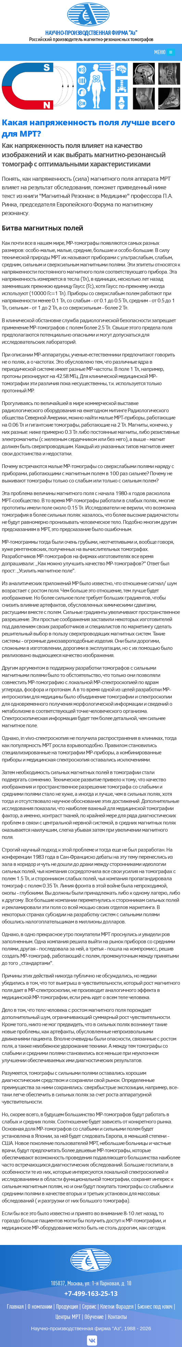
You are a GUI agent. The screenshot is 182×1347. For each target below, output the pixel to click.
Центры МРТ (67, 1317)
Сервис (89, 1306)
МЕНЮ (164, 52)
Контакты (117, 1317)
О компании (40, 1306)
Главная (15, 1306)
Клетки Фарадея (116, 1306)
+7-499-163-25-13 (91, 1293)
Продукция (67, 1306)
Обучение (94, 1317)
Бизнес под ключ (155, 1306)
